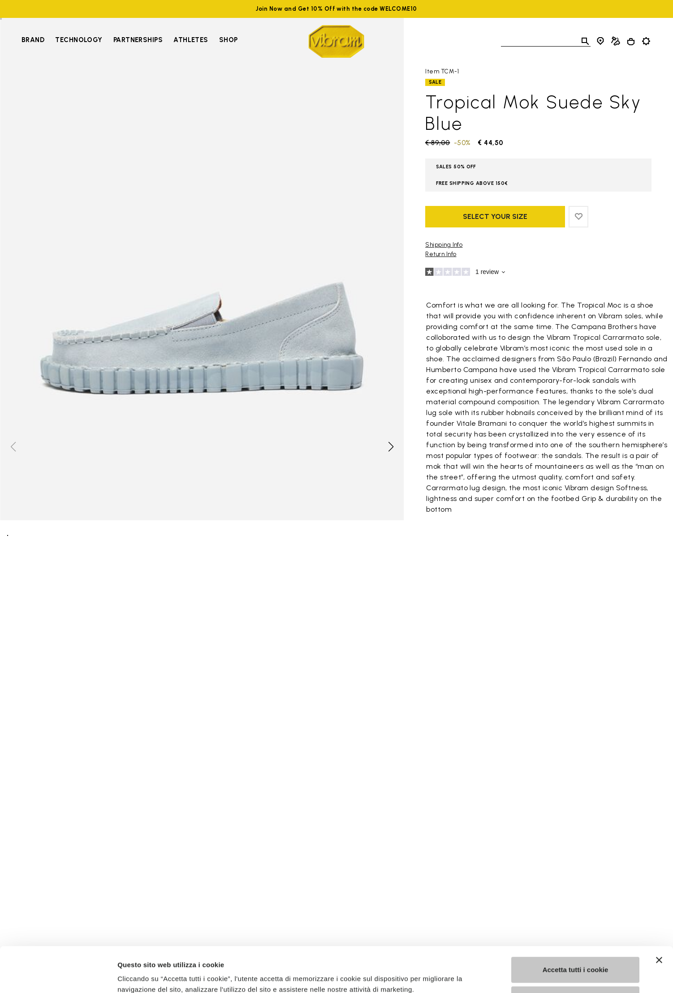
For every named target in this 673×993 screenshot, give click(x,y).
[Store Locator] (600, 41)
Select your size (495, 216)
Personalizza (575, 960)
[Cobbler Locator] (615, 41)
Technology (79, 40)
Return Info (440, 254)
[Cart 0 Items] (631, 41)
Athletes (190, 40)
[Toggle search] (585, 41)
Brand (33, 40)
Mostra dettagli (141, 975)
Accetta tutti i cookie (575, 931)
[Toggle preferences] (646, 41)
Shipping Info (443, 245)
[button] (390, 447)
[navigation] (130, 41)
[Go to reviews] (538, 273)
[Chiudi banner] (659, 921)
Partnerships (138, 40)
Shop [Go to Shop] (228, 40)
